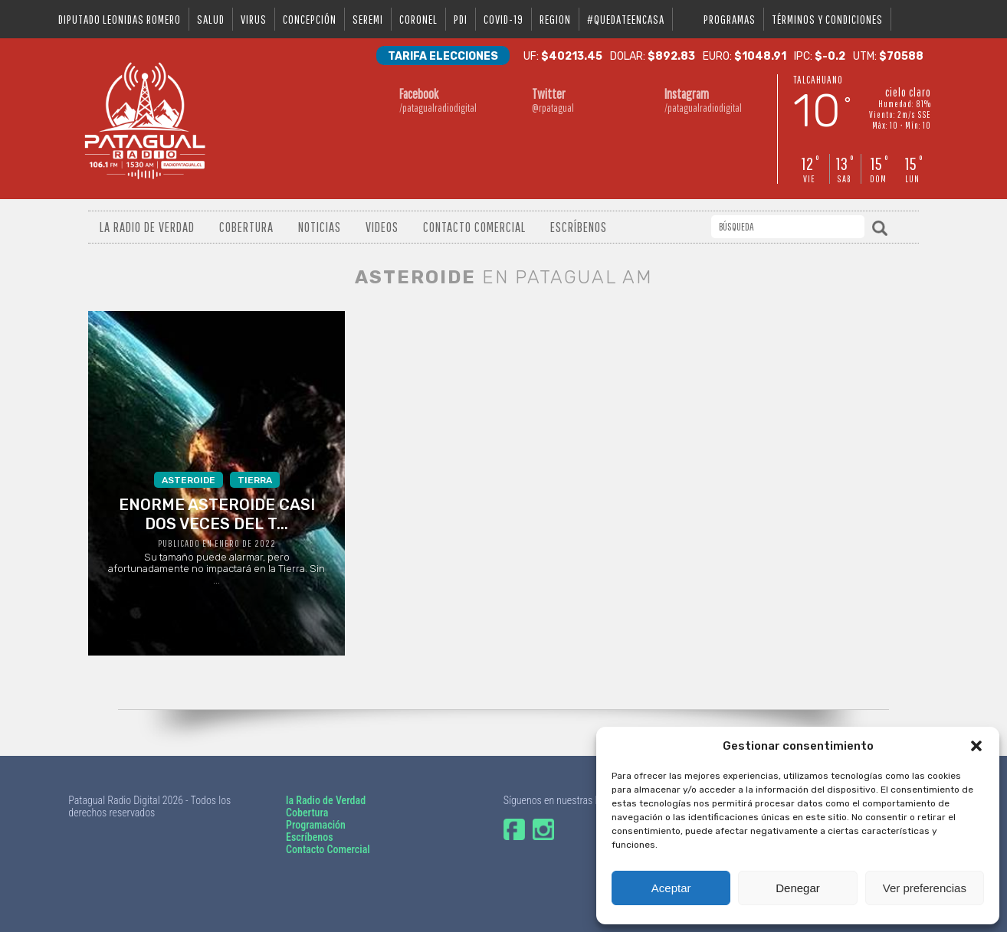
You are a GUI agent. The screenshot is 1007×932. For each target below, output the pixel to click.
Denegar (798, 887)
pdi (460, 19)
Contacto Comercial (474, 227)
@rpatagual (571, 100)
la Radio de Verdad (326, 800)
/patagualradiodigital (438, 100)
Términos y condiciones (827, 19)
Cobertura (246, 227)
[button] (976, 746)
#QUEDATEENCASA (625, 19)
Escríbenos (578, 227)
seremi (368, 19)
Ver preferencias (924, 887)
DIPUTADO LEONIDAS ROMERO (119, 19)
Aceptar (671, 887)
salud (211, 19)
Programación (316, 825)
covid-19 (503, 19)
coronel (418, 19)
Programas (730, 19)
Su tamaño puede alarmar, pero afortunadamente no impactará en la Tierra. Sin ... (216, 529)
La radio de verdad (147, 227)
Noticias (319, 227)
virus (254, 19)
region (555, 19)
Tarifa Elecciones (443, 56)
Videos (382, 227)
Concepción (309, 19)
